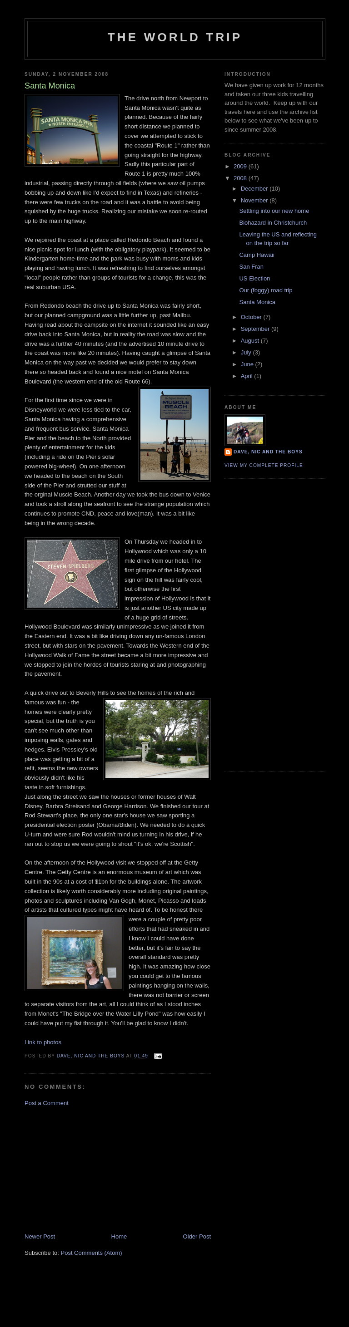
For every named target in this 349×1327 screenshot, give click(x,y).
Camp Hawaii (256, 254)
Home (119, 1236)
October (252, 317)
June (248, 364)
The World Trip (175, 37)
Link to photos (43, 1042)
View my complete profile (263, 465)
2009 (241, 166)
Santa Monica (257, 302)
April (247, 376)
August (251, 340)
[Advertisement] (93, 1169)
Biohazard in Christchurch (273, 222)
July (247, 352)
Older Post (197, 1236)
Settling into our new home (274, 210)
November (255, 200)
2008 (241, 178)
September (256, 328)
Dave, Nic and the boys (268, 451)
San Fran (251, 266)
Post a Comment (47, 1103)
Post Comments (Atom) (91, 1252)
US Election (254, 278)
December (255, 188)
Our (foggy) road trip (265, 290)
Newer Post (40, 1236)
